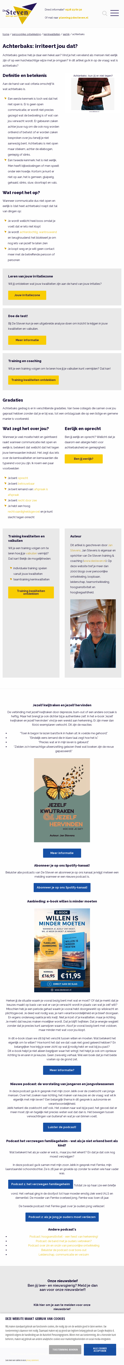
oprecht (23, 478)
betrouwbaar (26, 483)
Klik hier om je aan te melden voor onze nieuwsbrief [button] (62, 1307)
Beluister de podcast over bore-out (64, 1250)
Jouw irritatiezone (27, 295)
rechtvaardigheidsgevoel (24, 511)
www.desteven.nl (95, 561)
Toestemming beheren (65, 1349)
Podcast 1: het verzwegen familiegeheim (40, 1184)
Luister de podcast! (62, 1127)
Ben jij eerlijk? (83, 458)
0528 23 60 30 (73, 9)
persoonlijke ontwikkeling (26, 34)
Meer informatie (27, 340)
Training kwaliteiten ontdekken (33, 380)
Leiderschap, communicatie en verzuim (64, 1254)
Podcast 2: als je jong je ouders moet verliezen (62, 1217)
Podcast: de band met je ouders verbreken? (64, 1241)
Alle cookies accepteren (100, 1349)
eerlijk (66, 34)
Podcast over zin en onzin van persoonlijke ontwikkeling (63, 1245)
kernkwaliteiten (52, 34)
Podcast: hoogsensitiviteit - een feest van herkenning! (63, 1236)
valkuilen (31, 553)
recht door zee (27, 500)
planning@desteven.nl (73, 17)
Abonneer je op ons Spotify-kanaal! (62, 887)
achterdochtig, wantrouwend (38, 232)
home (6, 34)
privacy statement (32, 1360)
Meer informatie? (62, 1070)
